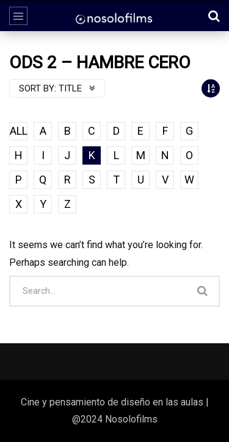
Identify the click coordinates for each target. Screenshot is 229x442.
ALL (18, 130)
